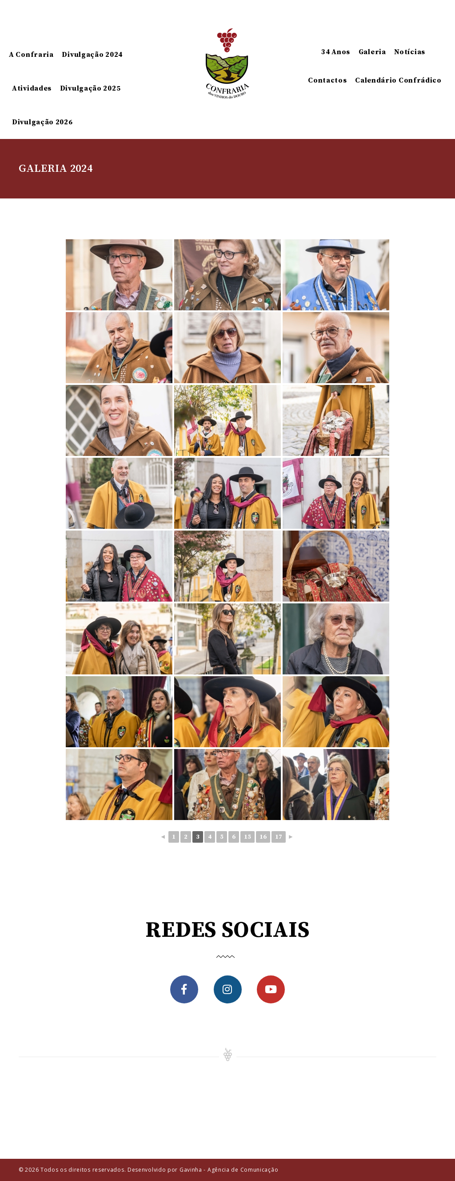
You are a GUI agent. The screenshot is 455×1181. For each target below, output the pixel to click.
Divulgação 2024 (92, 54)
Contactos (327, 80)
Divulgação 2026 (42, 122)
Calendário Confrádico (398, 80)
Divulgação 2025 (90, 88)
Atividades (32, 88)
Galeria (372, 52)
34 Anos (335, 52)
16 (263, 837)
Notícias (409, 52)
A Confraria (31, 54)
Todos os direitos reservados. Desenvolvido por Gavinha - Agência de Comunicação (159, 1169)
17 (278, 837)
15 (247, 837)
